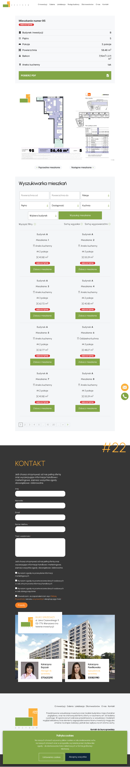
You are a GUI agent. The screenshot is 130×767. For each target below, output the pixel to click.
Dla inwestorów (87, 4)
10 (52, 424)
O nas (98, 4)
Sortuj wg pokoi (72, 224)
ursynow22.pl (37, 599)
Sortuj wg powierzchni (96, 224)
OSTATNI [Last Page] (73, 425)
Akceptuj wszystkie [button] (78, 757)
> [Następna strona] (68, 424)
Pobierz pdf (28, 75)
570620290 (47, 678)
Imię (17, 489)
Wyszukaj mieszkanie (80, 215)
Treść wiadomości (23, 536)
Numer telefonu (22, 524)
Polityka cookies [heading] (65, 735)
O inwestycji (42, 4)
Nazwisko (19, 500)
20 (58, 424)
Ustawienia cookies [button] (51, 757)
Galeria (52, 4)
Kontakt (106, 4)
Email (18, 512)
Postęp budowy (73, 4)
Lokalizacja (61, 4)
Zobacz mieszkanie (42, 269)
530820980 (93, 678)
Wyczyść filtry (26, 224)
